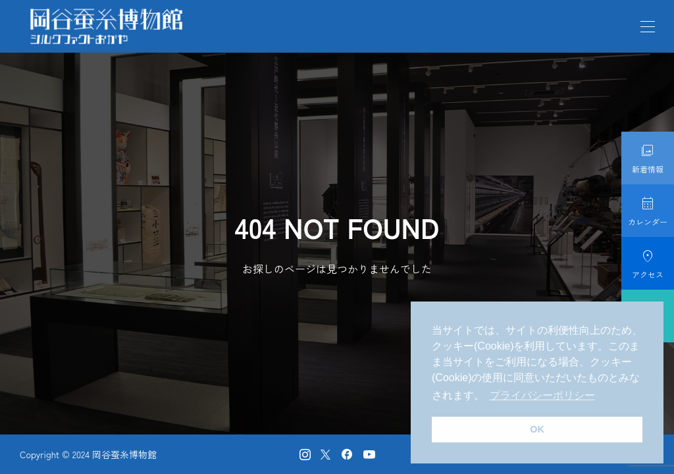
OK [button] (537, 429)
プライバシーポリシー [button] (542, 395)
